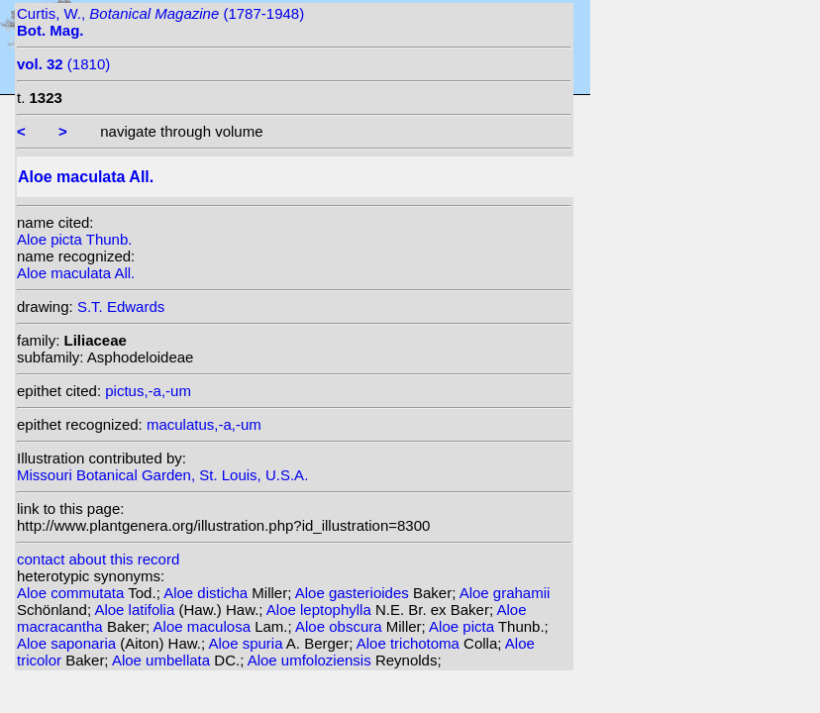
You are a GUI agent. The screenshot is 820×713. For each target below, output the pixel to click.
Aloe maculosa (205, 626)
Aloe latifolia (136, 609)
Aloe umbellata (163, 660)
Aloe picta (463, 626)
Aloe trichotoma (410, 643)
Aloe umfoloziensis (311, 660)
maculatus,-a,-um (204, 424)
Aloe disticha (207, 592)
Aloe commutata (72, 592)
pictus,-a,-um (148, 390)
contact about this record (98, 559)
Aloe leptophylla (320, 609)
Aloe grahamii (505, 592)
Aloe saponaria (68, 643)
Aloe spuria (246, 643)
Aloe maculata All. (76, 272)
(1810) (63, 63)
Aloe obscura (340, 626)
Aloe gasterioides (354, 592)
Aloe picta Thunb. (74, 239)
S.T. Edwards (120, 306)
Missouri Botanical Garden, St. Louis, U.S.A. (162, 474)
